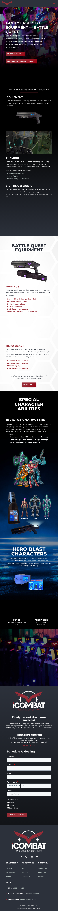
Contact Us (42, 868)
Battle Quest (11, 872)
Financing (26, 876)
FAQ (23, 868)
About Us (42, 872)
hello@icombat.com (31, 894)
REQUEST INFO (28, 384)
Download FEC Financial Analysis (20, 61)
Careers (41, 876)
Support (25, 872)
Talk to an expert (14, 54)
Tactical (9, 868)
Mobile (8, 876)
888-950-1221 (19, 888)
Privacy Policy (35, 908)
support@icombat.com (28, 899)
